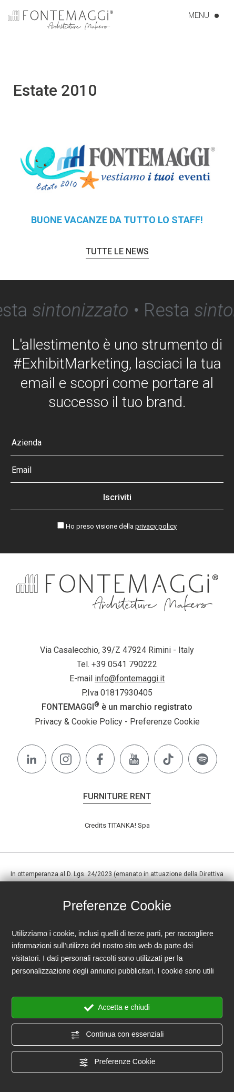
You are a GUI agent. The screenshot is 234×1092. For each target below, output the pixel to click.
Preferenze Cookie (117, 1062)
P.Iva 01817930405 (117, 693)
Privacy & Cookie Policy (79, 722)
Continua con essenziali (117, 1034)
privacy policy (156, 526)
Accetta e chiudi (117, 1007)
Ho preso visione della (121, 526)
